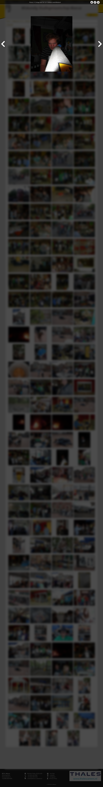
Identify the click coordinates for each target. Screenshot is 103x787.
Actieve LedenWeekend (54, 2)
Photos (31, 2)
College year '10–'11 (40, 2)
